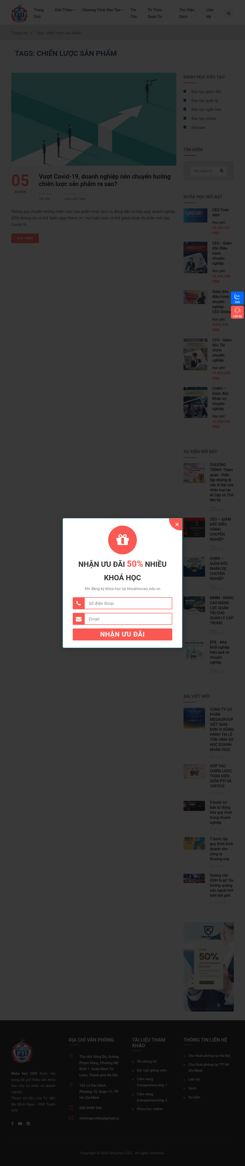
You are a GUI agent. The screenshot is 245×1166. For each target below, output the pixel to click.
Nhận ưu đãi (122, 634)
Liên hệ (237, 316)
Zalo (237, 302)
